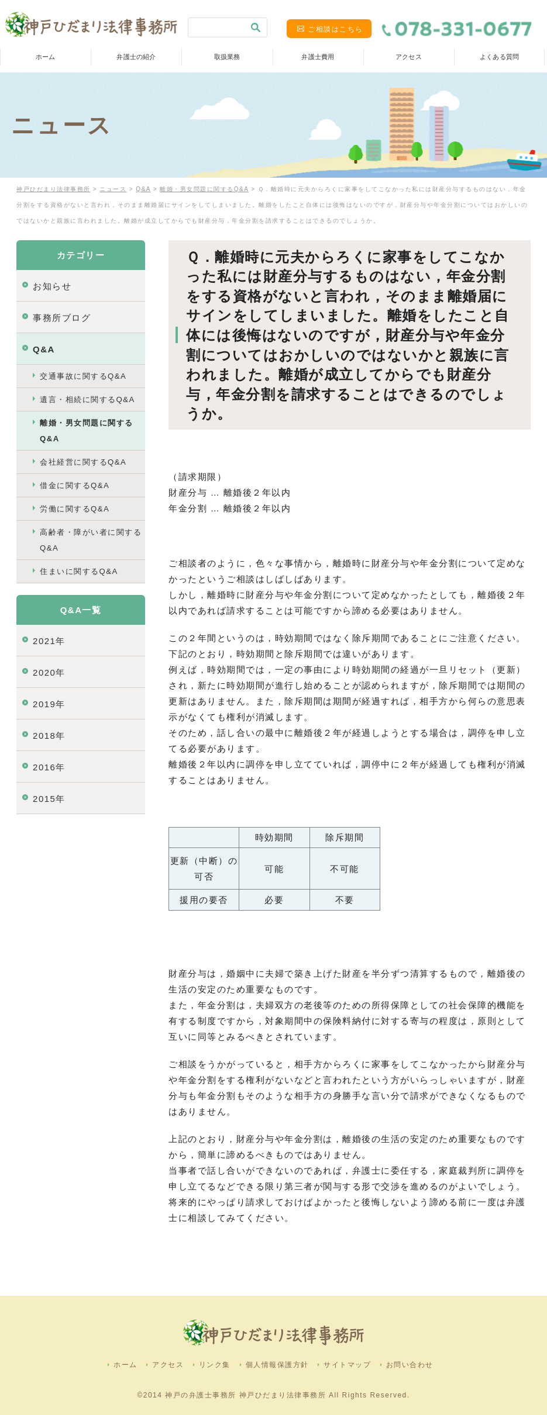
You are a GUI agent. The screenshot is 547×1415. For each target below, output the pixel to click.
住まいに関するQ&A (79, 571)
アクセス (408, 56)
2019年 (49, 704)
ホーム (45, 56)
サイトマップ (347, 1365)
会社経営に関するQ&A (83, 462)
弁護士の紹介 (136, 56)
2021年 (49, 641)
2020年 (49, 672)
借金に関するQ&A (74, 485)
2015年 (49, 799)
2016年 (49, 767)
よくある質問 (499, 56)
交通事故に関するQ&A (83, 376)
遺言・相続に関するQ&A (87, 399)
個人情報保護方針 (277, 1365)
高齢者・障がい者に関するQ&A (91, 540)
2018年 (49, 736)
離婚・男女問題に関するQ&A (86, 430)
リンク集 (215, 1365)
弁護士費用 (317, 56)
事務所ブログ (62, 318)
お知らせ (52, 286)
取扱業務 (227, 56)
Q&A (44, 349)
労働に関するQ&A (74, 508)
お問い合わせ (410, 1365)
